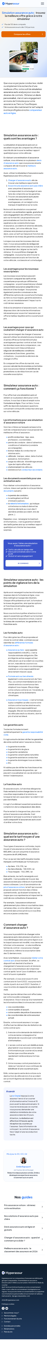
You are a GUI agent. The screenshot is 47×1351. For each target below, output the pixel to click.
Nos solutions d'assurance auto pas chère (21, 1217)
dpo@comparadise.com (21, 1296)
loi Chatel (16, 1096)
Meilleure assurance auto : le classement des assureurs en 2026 (21, 1250)
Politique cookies (8, 1304)
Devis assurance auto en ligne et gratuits (19, 1228)
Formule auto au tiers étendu (20, 676)
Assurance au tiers (16, 650)
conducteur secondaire (31, 470)
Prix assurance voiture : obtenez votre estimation (19, 1207)
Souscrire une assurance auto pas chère (25, 186)
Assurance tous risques (18, 700)
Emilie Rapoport (23, 1166)
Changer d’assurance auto (19, 180)
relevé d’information (19, 503)
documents (9, 491)
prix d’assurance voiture (14, 887)
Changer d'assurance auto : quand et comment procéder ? (22, 1239)
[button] (23, 34)
